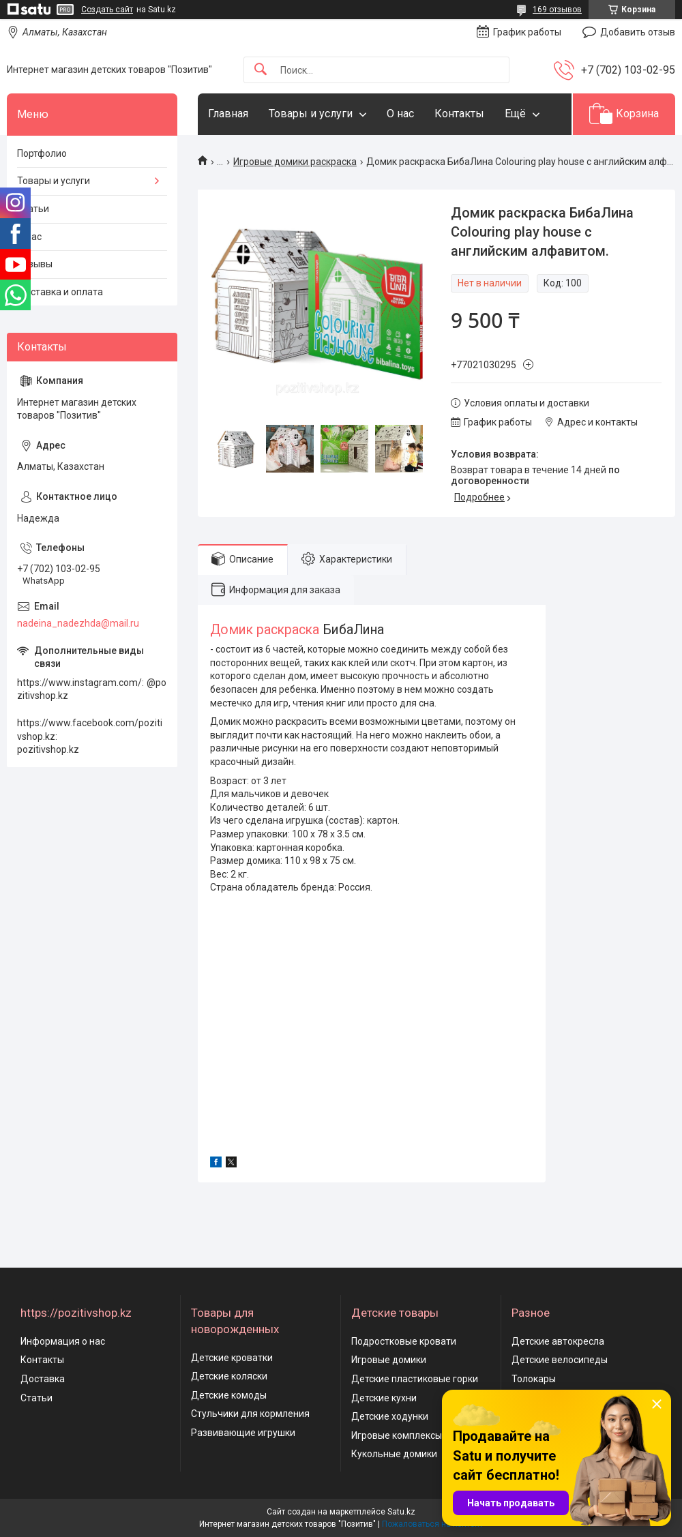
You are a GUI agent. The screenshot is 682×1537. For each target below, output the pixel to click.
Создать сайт (107, 9)
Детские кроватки (232, 1357)
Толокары (534, 1378)
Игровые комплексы (396, 1435)
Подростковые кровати (403, 1341)
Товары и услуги (311, 113)
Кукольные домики (394, 1453)
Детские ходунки (389, 1416)
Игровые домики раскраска (295, 161)
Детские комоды (229, 1395)
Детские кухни (384, 1397)
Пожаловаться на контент (432, 1524)
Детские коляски (229, 1376)
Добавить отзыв (637, 32)
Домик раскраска (264, 630)
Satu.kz (401, 1512)
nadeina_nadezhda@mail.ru (78, 623)
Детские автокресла (558, 1341)
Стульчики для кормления (250, 1413)
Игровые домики (388, 1359)
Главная (228, 113)
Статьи (33, 208)
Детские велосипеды (560, 1359)
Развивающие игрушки (243, 1432)
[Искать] (260, 69)
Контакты (459, 113)
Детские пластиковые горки (414, 1378)
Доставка (42, 1378)
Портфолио (42, 153)
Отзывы (35, 263)
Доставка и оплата (60, 291)
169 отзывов (557, 9)
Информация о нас (62, 1341)
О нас (400, 113)
